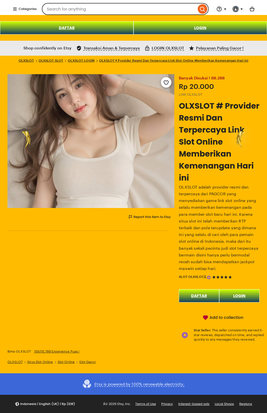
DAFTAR (67, 28)
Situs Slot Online (40, 362)
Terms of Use (145, 404)
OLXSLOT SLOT (51, 60)
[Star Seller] (208, 277)
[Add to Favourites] (166, 82)
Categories (25, 8)
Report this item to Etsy (149, 216)
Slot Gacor (87, 362)
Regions (245, 404)
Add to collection (222, 318)
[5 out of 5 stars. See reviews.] (222, 277)
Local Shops (224, 404)
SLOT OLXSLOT (191, 277)
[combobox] (119, 9)
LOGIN (200, 28)
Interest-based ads (193, 404)
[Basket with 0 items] (252, 9)
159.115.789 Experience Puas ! (57, 351)
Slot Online (66, 362)
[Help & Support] (221, 9)
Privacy (167, 404)
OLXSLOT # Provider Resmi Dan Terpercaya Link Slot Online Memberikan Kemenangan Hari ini (173, 60)
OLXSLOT (26, 60)
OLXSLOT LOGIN (81, 60)
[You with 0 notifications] (238, 9)
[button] (45, 404)
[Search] (203, 9)
